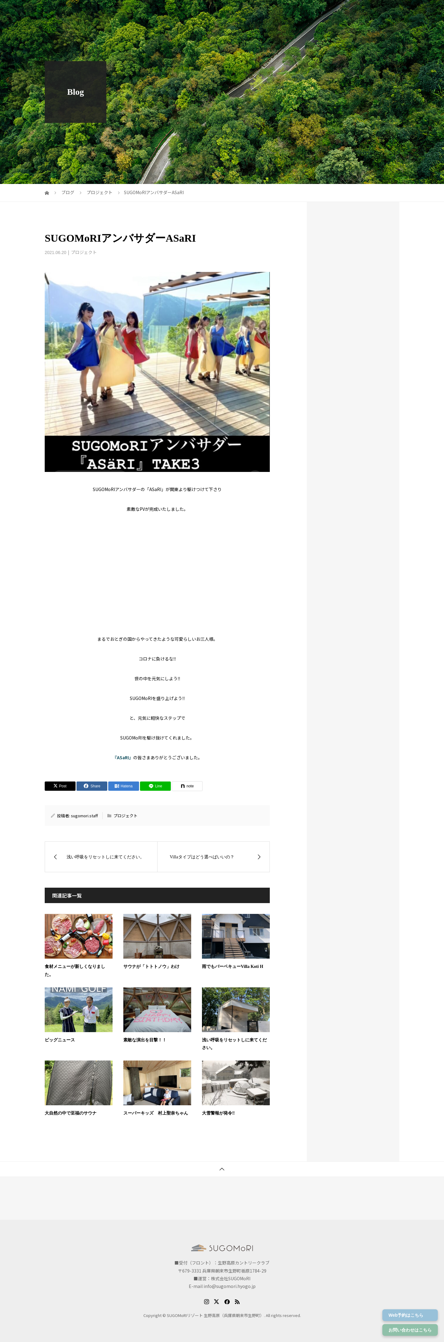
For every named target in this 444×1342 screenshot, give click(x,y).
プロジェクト (84, 252)
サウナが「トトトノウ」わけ (151, 966)
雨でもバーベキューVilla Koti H (232, 966)
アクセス (296, 11)
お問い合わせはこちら (410, 1329)
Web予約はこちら (405, 1315)
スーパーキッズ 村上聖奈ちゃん (155, 1113)
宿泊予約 (363, 11)
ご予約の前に (329, 11)
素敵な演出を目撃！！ (144, 1040)
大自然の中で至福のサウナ (71, 1113)
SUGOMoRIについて (208, 11)
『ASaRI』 (123, 757)
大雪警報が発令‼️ (218, 1113)
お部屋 (270, 11)
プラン (247, 11)
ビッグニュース (60, 1040)
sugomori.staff (84, 816)
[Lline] (155, 786)
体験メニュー (396, 11)
